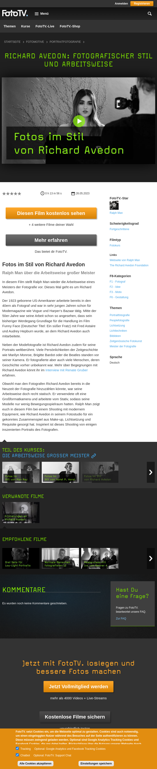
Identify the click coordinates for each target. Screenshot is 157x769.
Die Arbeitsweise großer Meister (46, 456)
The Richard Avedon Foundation (129, 265)
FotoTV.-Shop (70, 26)
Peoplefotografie (119, 320)
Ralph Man (116, 212)
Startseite (12, 41)
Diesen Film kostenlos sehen (51, 213)
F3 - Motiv (116, 292)
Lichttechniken (118, 330)
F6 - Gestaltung (119, 297)
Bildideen (115, 336)
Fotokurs (115, 245)
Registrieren (142, 3)
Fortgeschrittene (119, 229)
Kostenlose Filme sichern (75, 717)
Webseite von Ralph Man (125, 260)
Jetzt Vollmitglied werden (78, 686)
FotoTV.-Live (44, 26)
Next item (151, 472)
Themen (10, 26)
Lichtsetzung (117, 325)
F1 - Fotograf (117, 281)
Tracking (26, 748)
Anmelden (121, 3)
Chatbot (25, 755)
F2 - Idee (115, 286)
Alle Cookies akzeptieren (35, 763)
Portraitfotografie (65, 41)
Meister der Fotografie (123, 346)
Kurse (25, 26)
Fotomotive (35, 41)
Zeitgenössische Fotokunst (126, 341)
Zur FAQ (121, 618)
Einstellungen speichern (96, 763)
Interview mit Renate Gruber (67, 370)
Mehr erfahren (51, 240)
